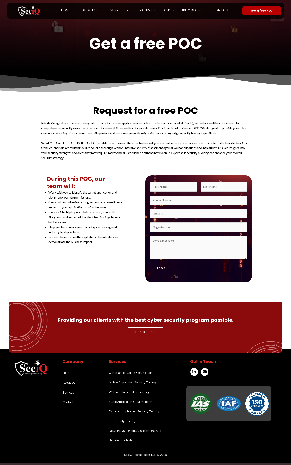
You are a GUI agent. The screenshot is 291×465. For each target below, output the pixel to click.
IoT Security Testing (122, 422)
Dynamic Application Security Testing (134, 413)
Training (146, 10)
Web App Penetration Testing (129, 393)
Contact (221, 10)
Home (66, 10)
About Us (90, 10)
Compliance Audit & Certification (131, 374)
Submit (160, 269)
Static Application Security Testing (132, 403)
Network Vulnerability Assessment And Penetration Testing (135, 437)
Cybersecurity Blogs (183, 10)
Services (119, 10)
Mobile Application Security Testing (132, 384)
